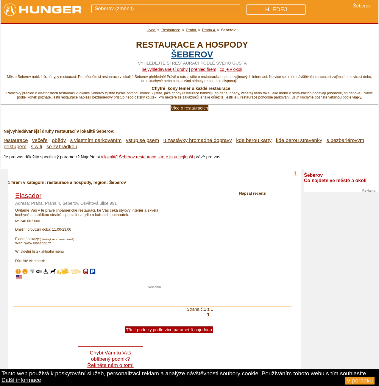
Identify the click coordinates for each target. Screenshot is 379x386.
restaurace (16, 140)
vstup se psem (142, 140)
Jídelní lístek (30, 251)
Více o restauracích (189, 108)
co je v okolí (231, 69)
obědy (59, 140)
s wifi (36, 146)
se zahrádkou (61, 146)
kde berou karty (254, 140)
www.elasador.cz (37, 243)
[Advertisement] (154, 298)
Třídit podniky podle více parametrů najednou (169, 329)
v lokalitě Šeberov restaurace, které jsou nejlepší (147, 156)
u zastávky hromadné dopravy (197, 140)
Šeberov (192, 54)
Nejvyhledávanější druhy (165, 69)
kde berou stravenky (299, 140)
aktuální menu (52, 251)
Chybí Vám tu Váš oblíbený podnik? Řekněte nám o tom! (110, 359)
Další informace (21, 380)
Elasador (28, 195)
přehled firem (203, 69)
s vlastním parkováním (96, 140)
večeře (40, 140)
